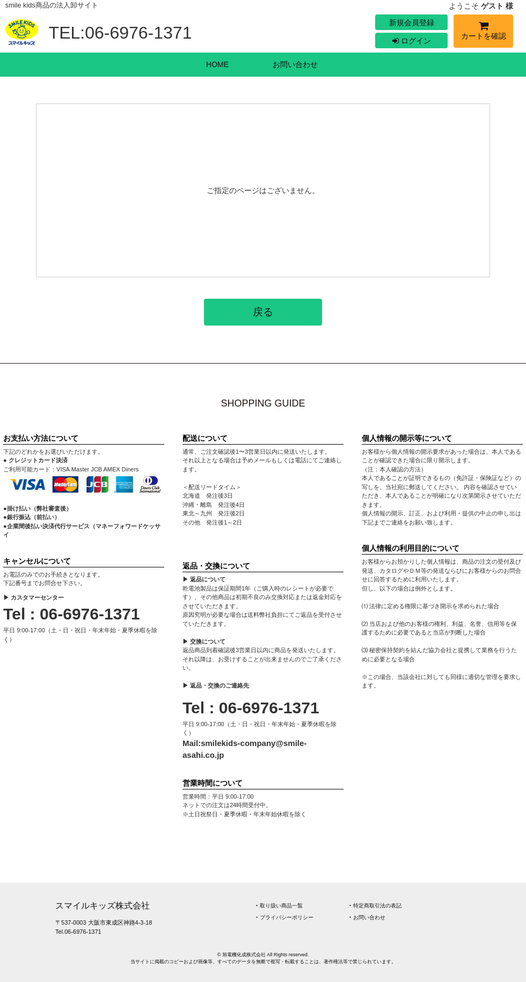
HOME (217, 64)
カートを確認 (483, 32)
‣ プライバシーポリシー (284, 917)
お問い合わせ (295, 64)
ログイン (411, 40)
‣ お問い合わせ (367, 917)
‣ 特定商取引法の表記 (375, 906)
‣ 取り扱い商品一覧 (279, 906)
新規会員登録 (411, 22)
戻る (263, 312)
